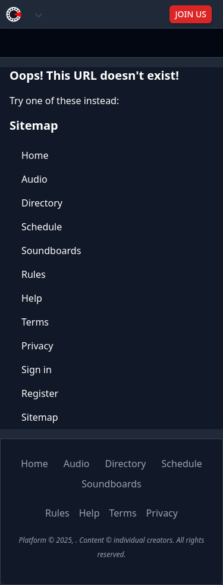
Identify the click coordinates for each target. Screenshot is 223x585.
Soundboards (51, 250)
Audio (34, 179)
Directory (41, 202)
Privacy (37, 345)
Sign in (36, 369)
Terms (35, 322)
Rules (33, 274)
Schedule (41, 226)
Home (35, 155)
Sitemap (39, 417)
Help (31, 298)
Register (39, 393)
